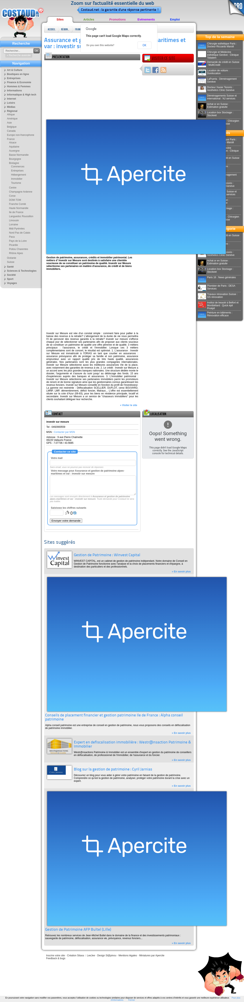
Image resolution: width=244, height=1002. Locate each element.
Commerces (17, 166)
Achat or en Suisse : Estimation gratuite (213, 105)
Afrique (11, 114)
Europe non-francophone (20, 135)
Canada (11, 130)
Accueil (51, 29)
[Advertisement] (88, 89)
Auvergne (14, 150)
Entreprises (14, 78)
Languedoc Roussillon (21, 216)
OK (144, 45)
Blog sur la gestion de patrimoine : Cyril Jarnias (113, 770)
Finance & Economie (19, 82)
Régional (65, 29)
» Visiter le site (128, 405)
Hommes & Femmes (19, 86)
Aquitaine (14, 146)
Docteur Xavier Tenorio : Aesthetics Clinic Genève (216, 89)
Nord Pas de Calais (19, 232)
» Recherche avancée (19, 55)
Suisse (10, 262)
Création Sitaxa (75, 955)
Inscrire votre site (55, 955)
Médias (11, 107)
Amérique (12, 118)
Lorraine (13, 224)
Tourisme (16, 183)
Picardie (13, 245)
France (78, 29)
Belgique (12, 126)
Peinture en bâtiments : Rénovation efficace (215, 314)
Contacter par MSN (64, 432)
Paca (12, 236)
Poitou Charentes (18, 249)
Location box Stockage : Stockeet (215, 114)
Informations (14, 90)
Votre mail (57, 458)
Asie (9, 122)
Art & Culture (14, 70)
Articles (88, 19)
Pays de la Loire (18, 240)
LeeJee (91, 955)
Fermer (131, 1000)
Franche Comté (17, 204)
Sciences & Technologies (21, 270)
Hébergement (18, 174)
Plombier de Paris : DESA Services (216, 287)
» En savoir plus (181, 571)
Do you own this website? (100, 45)
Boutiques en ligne (18, 74)
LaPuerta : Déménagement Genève (217, 80)
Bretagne (14, 163)
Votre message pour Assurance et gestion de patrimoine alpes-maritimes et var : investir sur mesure (87, 472)
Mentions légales (128, 955)
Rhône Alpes (16, 253)
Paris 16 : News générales (217, 277)
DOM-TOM (15, 200)
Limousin (14, 220)
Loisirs (11, 102)
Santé (10, 266)
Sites (60, 19)
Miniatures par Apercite (151, 955)
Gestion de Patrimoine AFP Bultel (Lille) (78, 930)
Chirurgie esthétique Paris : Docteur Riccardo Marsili (217, 45)
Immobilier (16, 178)
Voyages (12, 283)
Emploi (175, 19)
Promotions (117, 19)
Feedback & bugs (55, 958)
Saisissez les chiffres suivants (68, 507)
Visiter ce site (159, 58)
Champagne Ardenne (20, 191)
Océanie (11, 257)
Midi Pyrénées (17, 228)
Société (11, 274)
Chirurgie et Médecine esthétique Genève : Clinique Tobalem (218, 55)
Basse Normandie (19, 154)
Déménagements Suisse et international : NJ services (217, 97)
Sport (10, 279)
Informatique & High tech (21, 94)
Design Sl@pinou (106, 955)
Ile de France (16, 212)
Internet (11, 98)
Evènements (146, 19)
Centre (12, 187)
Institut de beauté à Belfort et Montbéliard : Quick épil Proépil (218, 305)
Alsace (12, 142)
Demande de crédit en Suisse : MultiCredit (218, 63)
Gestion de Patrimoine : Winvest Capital (107, 555)
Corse (12, 195)
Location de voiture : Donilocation (213, 72)
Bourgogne (15, 159)
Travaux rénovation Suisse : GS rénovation (217, 295)
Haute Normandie (18, 208)
